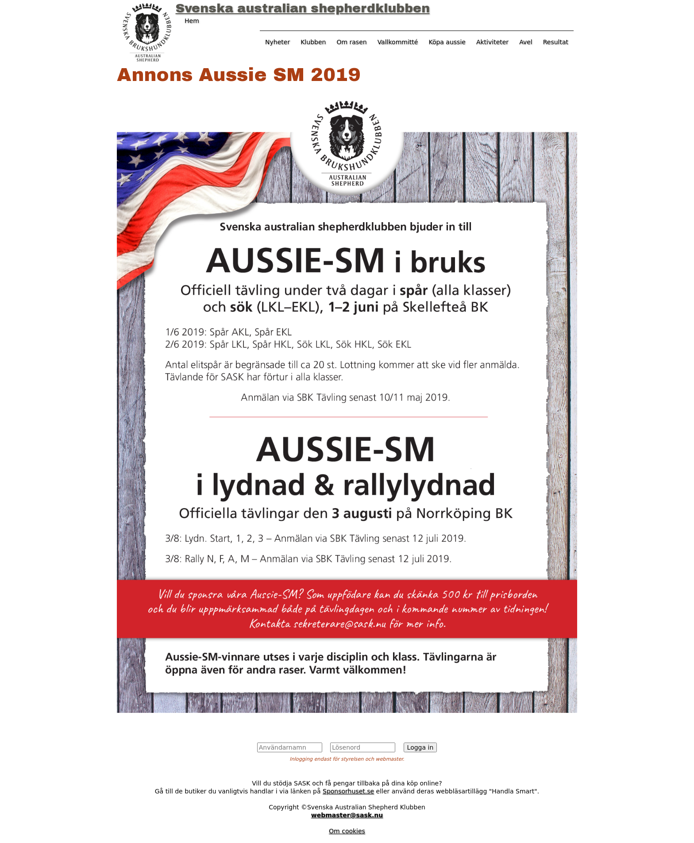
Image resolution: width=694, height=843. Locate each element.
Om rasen (351, 42)
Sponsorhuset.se (348, 791)
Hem (192, 20)
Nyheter (277, 42)
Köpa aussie (447, 42)
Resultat (555, 42)
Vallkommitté (398, 42)
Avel (525, 42)
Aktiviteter (492, 42)
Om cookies (347, 831)
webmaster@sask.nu (347, 815)
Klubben (313, 42)
